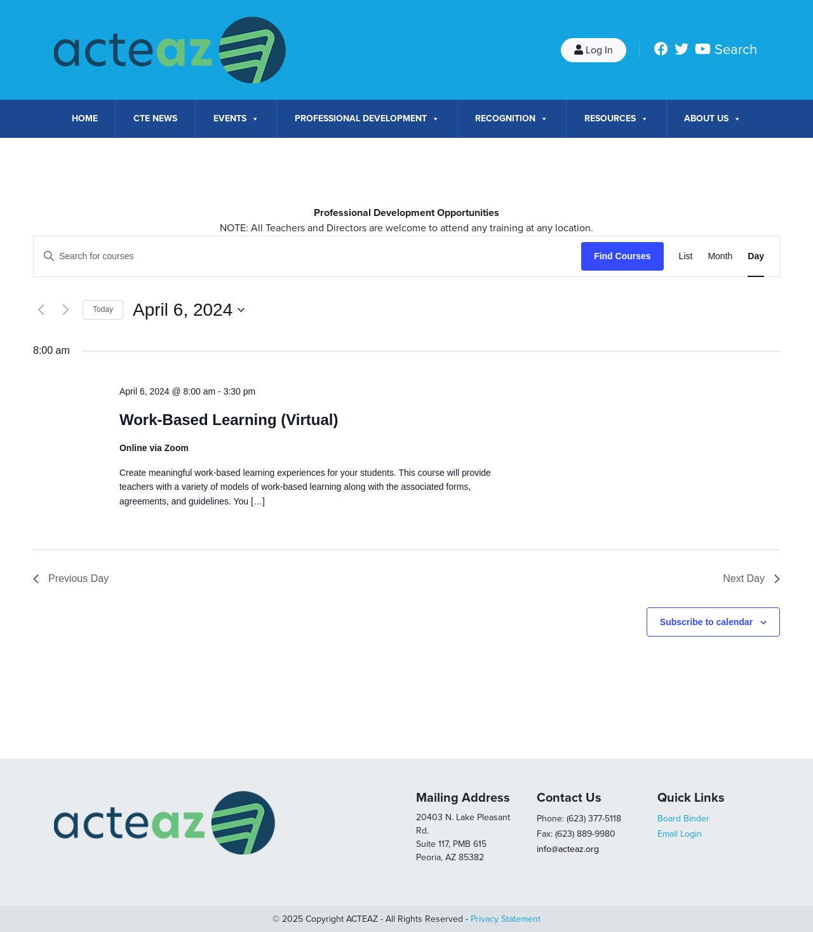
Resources (616, 119)
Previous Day (71, 578)
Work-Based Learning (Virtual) (229, 419)
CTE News (155, 118)
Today (103, 309)
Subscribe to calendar (706, 622)
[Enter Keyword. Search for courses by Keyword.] (307, 256)
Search (736, 49)
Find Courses (622, 256)
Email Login (679, 833)
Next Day (751, 578)
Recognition (511, 119)
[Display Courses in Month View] (720, 256)
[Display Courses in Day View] (756, 256)
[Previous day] (40, 310)
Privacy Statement (506, 919)
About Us (712, 119)
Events (236, 119)
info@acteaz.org (568, 849)
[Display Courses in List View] (686, 256)
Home (85, 118)
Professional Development (367, 119)
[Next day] (65, 310)
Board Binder (683, 818)
